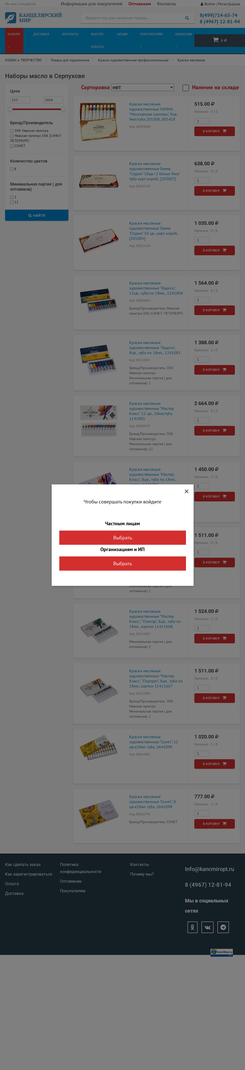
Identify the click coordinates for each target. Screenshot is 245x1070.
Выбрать (122, 537)
